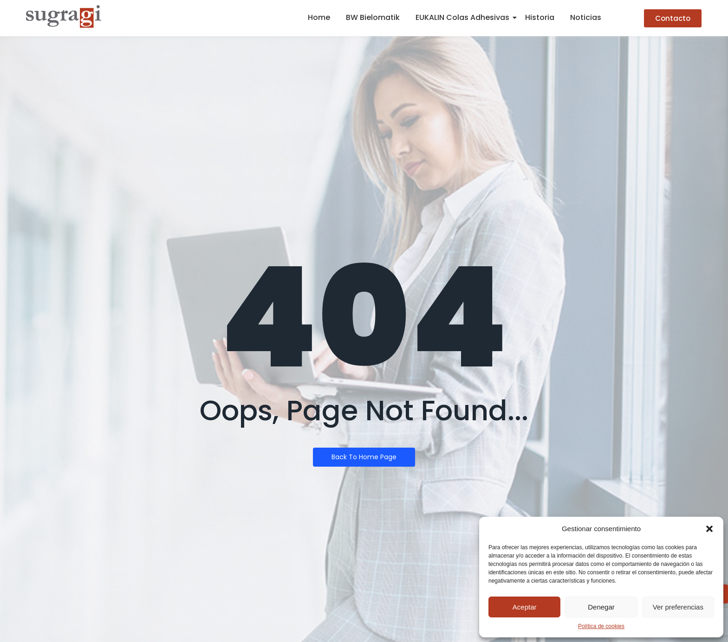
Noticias (585, 17)
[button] (709, 528)
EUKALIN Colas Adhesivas (464, 17)
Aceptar (525, 607)
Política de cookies (601, 626)
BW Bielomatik (373, 17)
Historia (539, 17)
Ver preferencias (678, 607)
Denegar (601, 607)
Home (319, 17)
